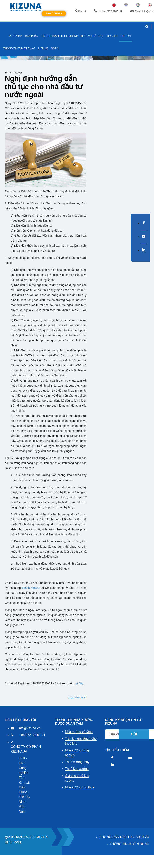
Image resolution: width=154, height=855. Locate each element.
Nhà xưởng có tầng (79, 731)
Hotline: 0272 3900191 (108, 11)
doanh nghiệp (31, 587)
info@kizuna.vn (29, 728)
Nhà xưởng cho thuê (79, 787)
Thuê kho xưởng (77, 768)
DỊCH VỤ (142, 837)
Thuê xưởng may (77, 762)
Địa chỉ (80, 11)
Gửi (134, 734)
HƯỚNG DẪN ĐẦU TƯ (115, 837)
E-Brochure (54, 13)
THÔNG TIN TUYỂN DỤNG (129, 844)
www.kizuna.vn (77, 697)
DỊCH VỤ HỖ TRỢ (92, 36)
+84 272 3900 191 (32, 735)
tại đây (79, 683)
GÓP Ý (55, 48)
